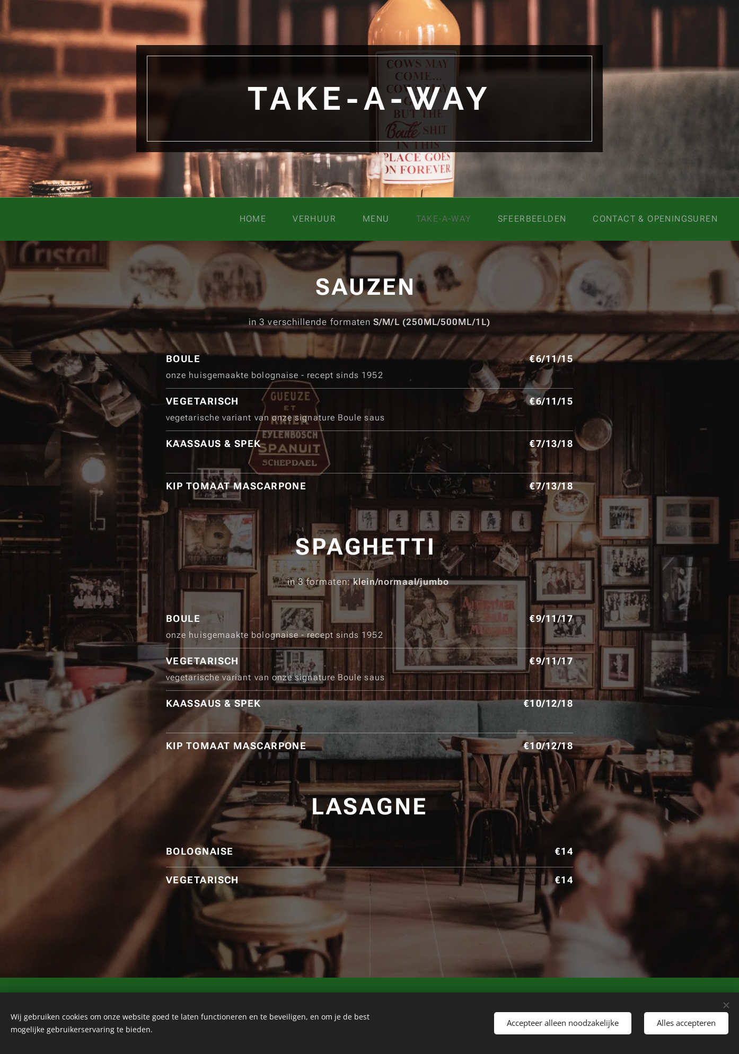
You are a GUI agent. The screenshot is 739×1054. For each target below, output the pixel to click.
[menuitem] (261, 219)
